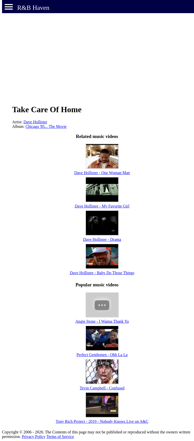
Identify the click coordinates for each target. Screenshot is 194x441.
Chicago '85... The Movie (46, 126)
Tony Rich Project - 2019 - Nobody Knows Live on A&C (102, 421)
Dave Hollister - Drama (102, 239)
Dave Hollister (35, 122)
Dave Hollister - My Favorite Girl (102, 206)
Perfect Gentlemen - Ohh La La (102, 355)
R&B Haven (33, 7)
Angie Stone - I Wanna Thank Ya (102, 321)
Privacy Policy (33, 436)
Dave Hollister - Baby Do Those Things (102, 273)
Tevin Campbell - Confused (102, 388)
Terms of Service (60, 436)
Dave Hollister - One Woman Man (102, 173)
